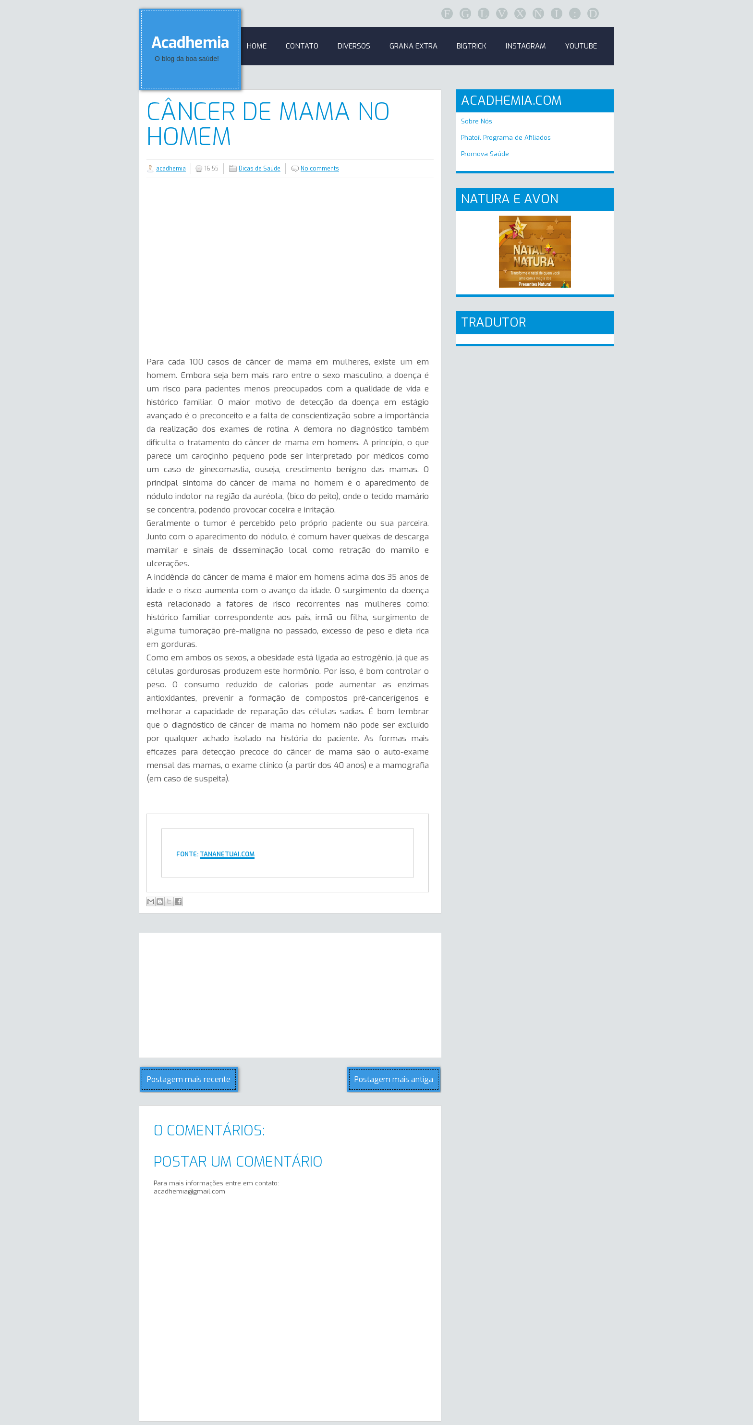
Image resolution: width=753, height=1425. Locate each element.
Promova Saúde (485, 154)
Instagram (526, 46)
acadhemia (171, 168)
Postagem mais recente (189, 1079)
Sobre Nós (476, 121)
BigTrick (471, 46)
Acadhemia (190, 43)
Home (257, 46)
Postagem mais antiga (393, 1079)
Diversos (354, 46)
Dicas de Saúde (259, 168)
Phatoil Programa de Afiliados (506, 138)
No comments (320, 168)
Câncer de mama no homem (268, 124)
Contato (302, 46)
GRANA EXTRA (413, 46)
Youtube (581, 46)
